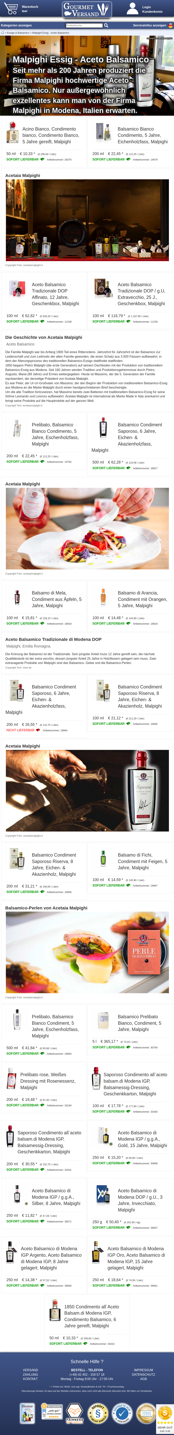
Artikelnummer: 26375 (59, 159)
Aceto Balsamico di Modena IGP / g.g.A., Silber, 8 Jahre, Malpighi (56, 1197)
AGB (143, 1379)
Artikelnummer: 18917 (145, 468)
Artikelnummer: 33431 (59, 1169)
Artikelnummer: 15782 (59, 461)
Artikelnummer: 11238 (59, 321)
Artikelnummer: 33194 (59, 1105)
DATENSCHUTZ (143, 1374)
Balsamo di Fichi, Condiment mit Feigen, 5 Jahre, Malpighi (142, 861)
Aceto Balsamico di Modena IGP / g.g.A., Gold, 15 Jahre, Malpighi (142, 1139)
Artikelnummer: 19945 (145, 723)
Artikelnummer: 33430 (145, 1111)
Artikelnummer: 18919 (145, 623)
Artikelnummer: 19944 (55, 730)
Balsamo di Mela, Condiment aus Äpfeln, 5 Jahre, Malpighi (57, 599)
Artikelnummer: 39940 (59, 1285)
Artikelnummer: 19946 (59, 892)
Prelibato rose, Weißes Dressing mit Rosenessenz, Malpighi (48, 1081)
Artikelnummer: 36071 (59, 1221)
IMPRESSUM (143, 1370)
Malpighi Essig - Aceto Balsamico (50, 32)
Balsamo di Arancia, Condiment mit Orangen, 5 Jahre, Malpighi (142, 599)
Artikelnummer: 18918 (59, 623)
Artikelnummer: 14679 (145, 159)
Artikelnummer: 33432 (102, 1343)
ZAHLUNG (30, 1374)
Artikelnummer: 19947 (145, 885)
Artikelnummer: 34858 (145, 1163)
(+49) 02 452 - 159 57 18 (87, 1374)
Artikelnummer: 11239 (145, 321)
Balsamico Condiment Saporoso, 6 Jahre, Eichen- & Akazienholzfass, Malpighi (126, 437)
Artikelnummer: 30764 (145, 1047)
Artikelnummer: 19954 (59, 1053)
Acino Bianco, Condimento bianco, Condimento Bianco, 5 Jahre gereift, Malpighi (50, 135)
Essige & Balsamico (18, 32)
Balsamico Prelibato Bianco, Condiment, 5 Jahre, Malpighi (139, 1023)
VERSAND (30, 1370)
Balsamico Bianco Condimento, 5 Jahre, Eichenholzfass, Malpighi (143, 135)
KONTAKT (30, 1379)
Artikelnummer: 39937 (145, 1227)
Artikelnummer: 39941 (145, 1285)
